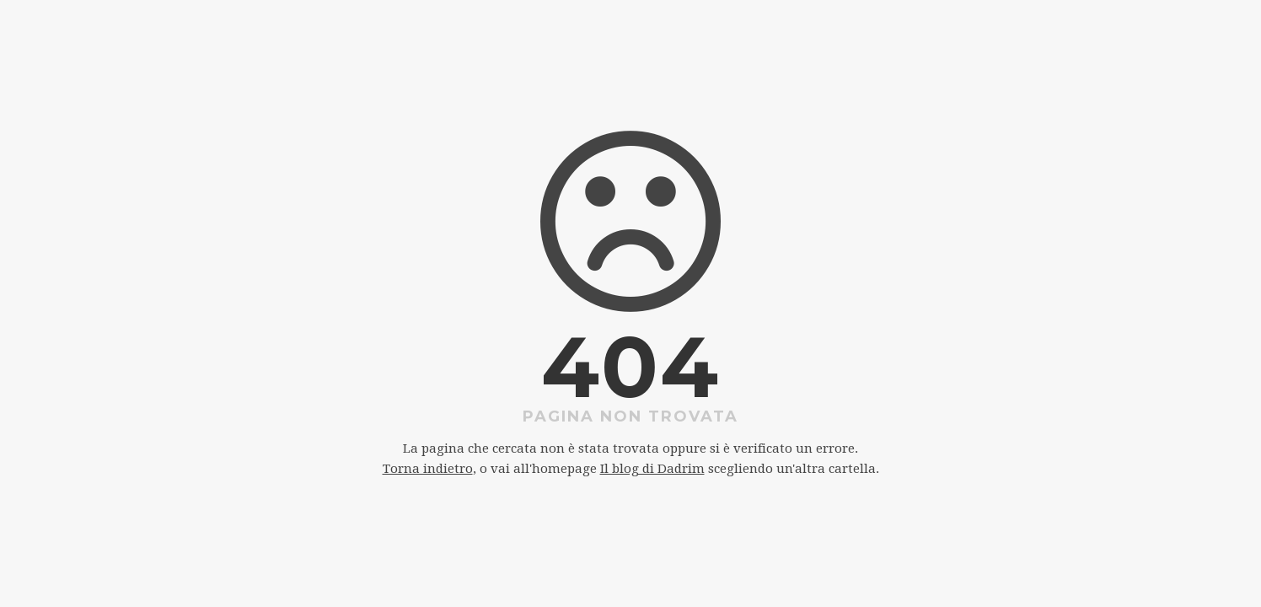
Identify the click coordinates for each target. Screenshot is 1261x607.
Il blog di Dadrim (652, 468)
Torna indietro (428, 468)
